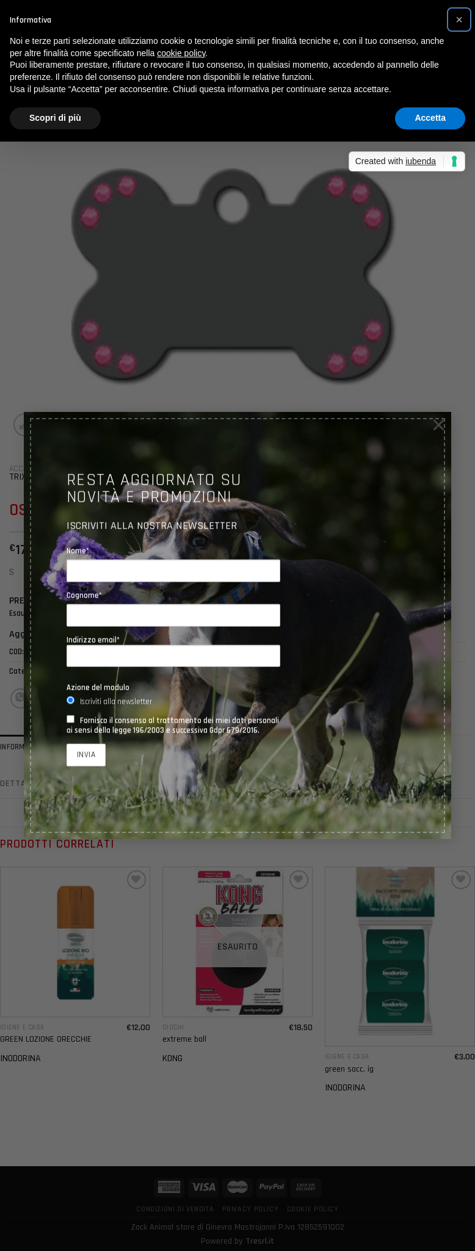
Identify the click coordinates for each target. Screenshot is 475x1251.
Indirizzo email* (173, 650)
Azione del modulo (98, 687)
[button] (459, 19)
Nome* (78, 550)
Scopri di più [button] (55, 118)
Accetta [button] (430, 118)
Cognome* (84, 595)
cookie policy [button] (181, 53)
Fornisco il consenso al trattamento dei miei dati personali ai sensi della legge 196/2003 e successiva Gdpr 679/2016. (173, 725)
